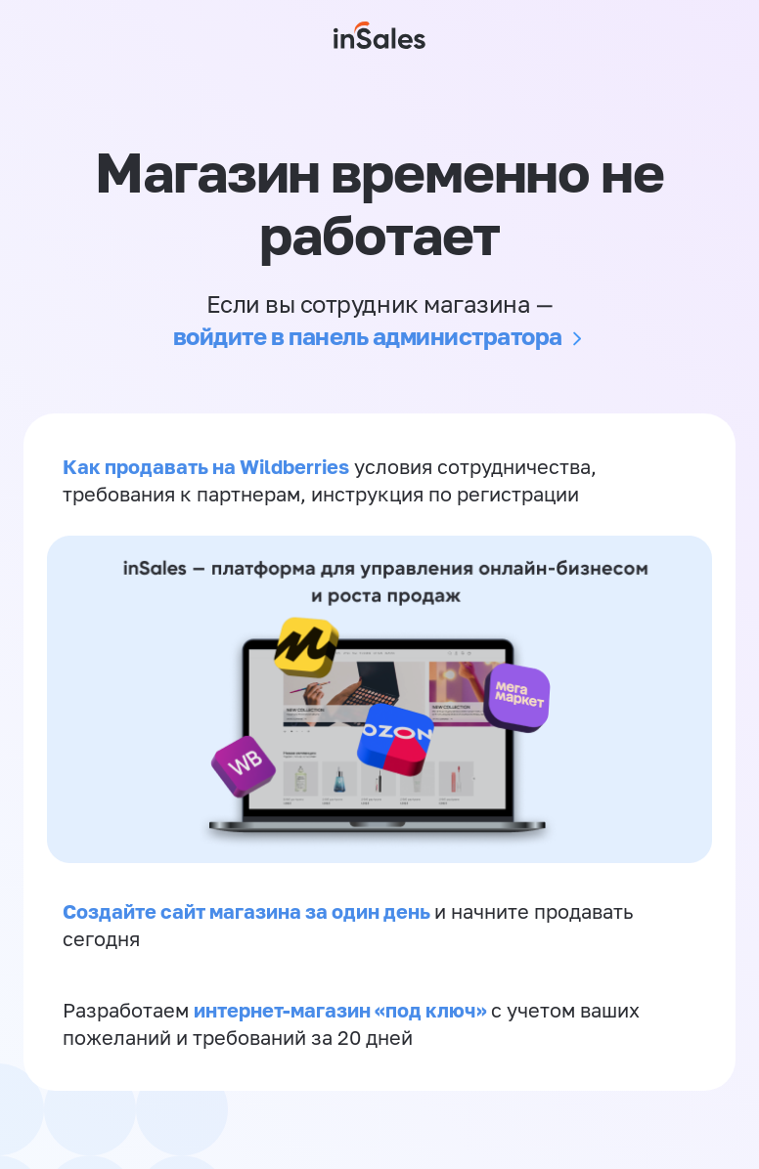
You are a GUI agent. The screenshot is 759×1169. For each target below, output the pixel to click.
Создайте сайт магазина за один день (248, 911)
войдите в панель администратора (367, 336)
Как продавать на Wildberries (206, 466)
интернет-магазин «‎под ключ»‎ (342, 1009)
